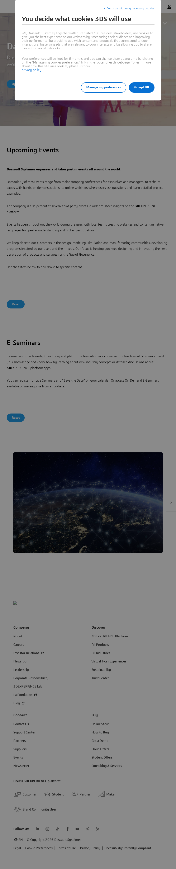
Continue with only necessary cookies (130, 8)
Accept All (141, 87)
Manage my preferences (99, 87)
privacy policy (31, 70)
